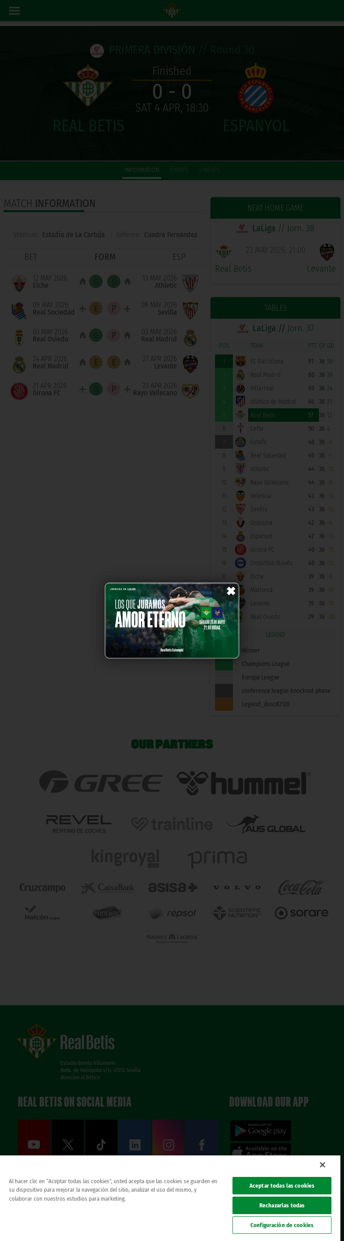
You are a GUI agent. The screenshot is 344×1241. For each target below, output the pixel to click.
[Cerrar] (322, 1164)
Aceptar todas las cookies (281, 1185)
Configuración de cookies (282, 1225)
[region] (170, 1198)
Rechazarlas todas (282, 1205)
